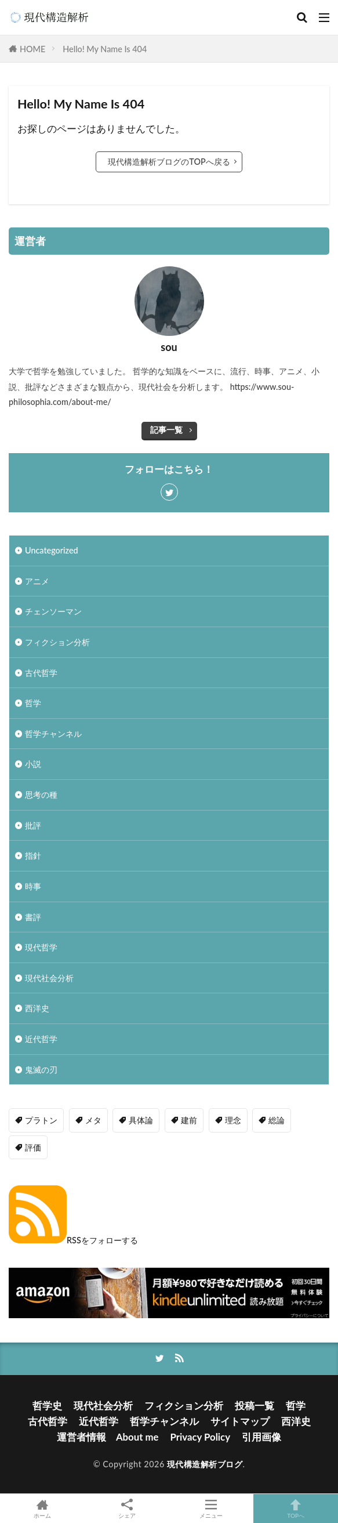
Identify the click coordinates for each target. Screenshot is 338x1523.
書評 (33, 917)
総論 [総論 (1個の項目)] (276, 1120)
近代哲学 (41, 1039)
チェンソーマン (53, 611)
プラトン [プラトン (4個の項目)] (41, 1120)
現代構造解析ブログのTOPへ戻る (169, 162)
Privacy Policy (200, 1437)
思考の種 (41, 795)
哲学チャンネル (53, 734)
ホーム (42, 1508)
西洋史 (37, 1008)
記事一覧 (166, 430)
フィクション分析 (57, 642)
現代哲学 (41, 947)
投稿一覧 (254, 1405)
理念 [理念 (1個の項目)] (233, 1120)
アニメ (37, 581)
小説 (33, 764)
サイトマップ (240, 1421)
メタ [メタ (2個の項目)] (93, 1120)
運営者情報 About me (108, 1437)
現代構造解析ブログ (205, 1464)
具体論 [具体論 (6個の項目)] (141, 1120)
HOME (32, 49)
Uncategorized (51, 550)
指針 (33, 855)
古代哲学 (41, 673)
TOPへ (295, 1508)
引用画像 (261, 1437)
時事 (33, 886)
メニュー (211, 1508)
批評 (33, 825)
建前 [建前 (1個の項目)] (189, 1120)
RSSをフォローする (73, 1240)
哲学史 (47, 1405)
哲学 (33, 703)
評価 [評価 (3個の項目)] (33, 1147)
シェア (127, 1509)
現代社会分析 (49, 978)
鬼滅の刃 (41, 1070)
